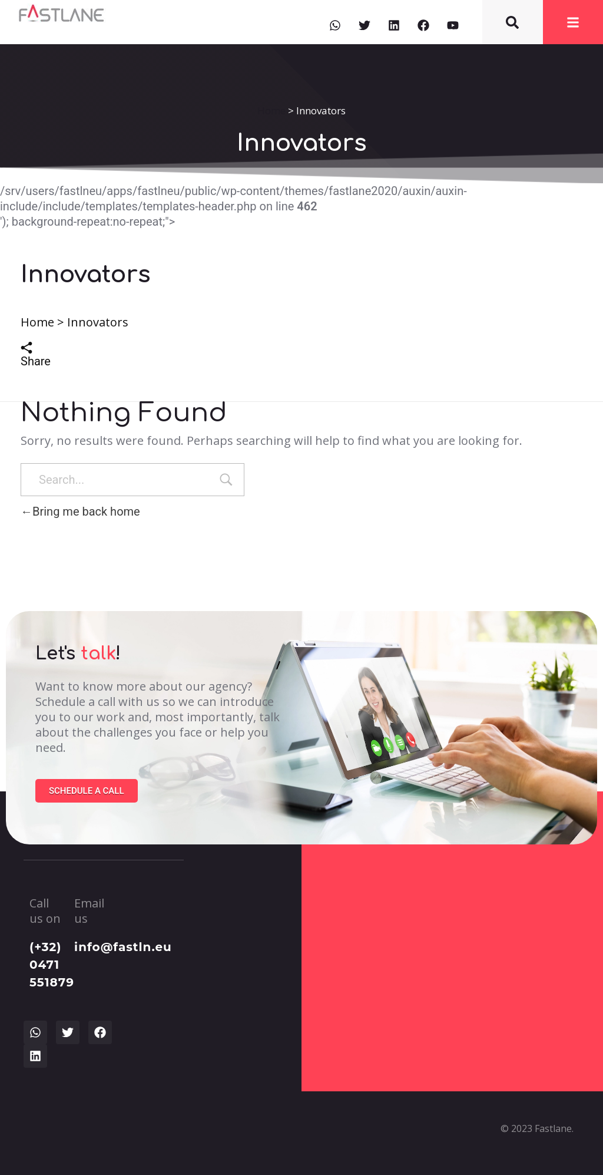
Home (271, 110)
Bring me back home (80, 511)
